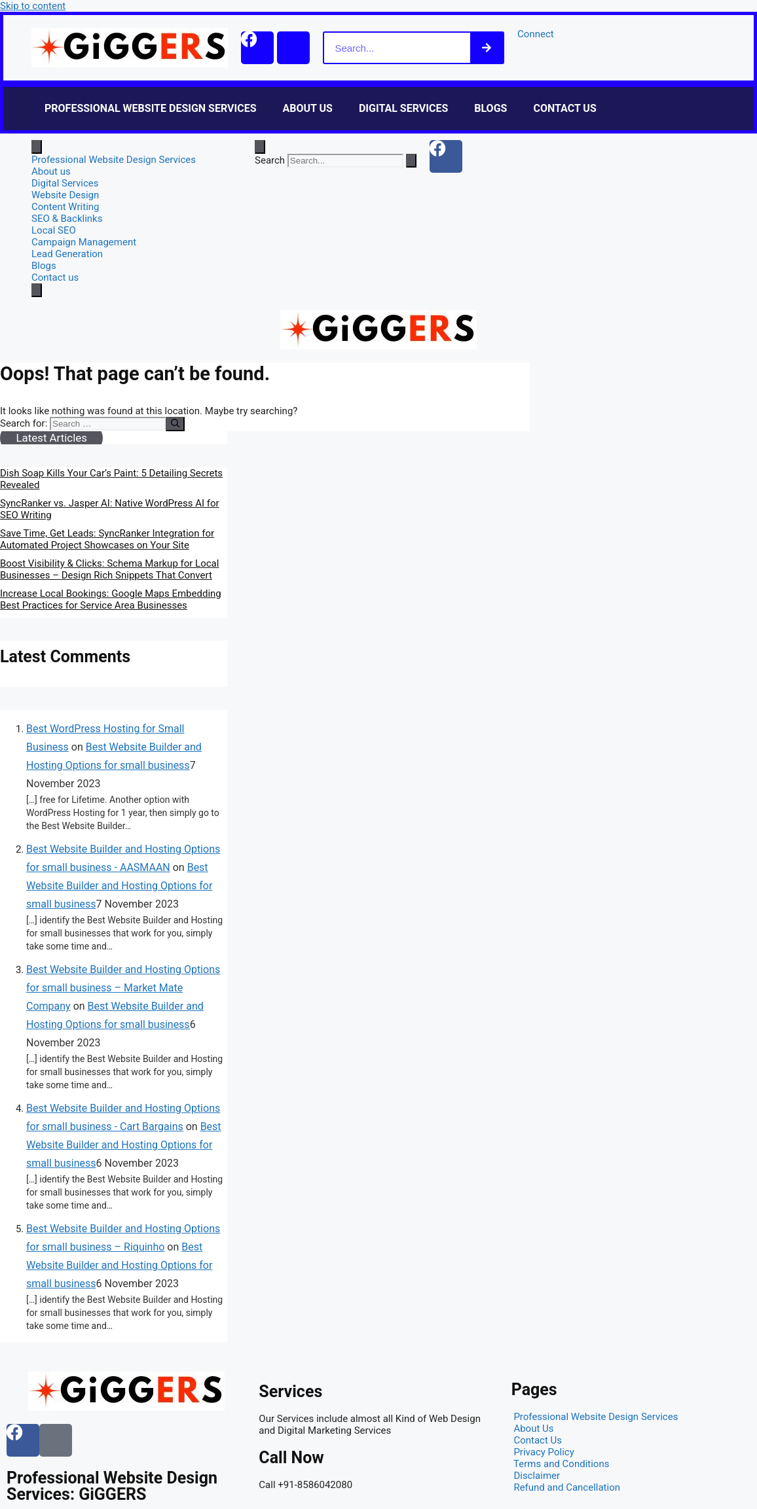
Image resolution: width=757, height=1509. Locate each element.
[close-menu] (36, 290)
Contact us (564, 108)
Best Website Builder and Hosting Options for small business (119, 885)
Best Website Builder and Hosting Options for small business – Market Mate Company (123, 987)
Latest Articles (51, 437)
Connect (535, 34)
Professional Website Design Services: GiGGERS (112, 1486)
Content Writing (65, 207)
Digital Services (403, 108)
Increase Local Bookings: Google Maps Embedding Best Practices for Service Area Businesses (110, 599)
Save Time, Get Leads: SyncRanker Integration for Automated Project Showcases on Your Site (107, 539)
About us (308, 108)
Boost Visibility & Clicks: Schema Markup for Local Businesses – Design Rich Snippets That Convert (109, 569)
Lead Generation (67, 254)
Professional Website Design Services (151, 108)
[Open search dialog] (260, 147)
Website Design (65, 195)
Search (270, 160)
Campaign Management (83, 242)
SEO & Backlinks (66, 218)
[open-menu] (36, 147)
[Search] (486, 48)
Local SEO (53, 230)
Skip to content (32, 6)
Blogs (490, 108)
